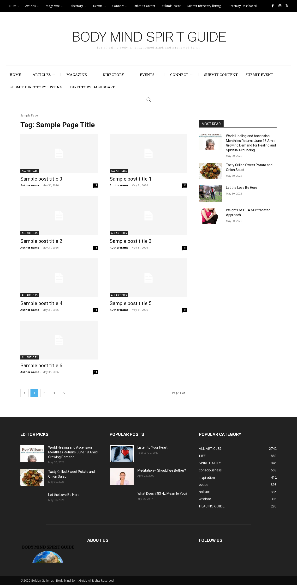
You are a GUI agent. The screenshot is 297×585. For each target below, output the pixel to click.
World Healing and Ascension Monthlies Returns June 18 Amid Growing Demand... (73, 452)
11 (95, 185)
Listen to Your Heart (152, 447)
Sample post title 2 (41, 241)
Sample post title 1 (131, 179)
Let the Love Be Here (241, 187)
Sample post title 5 (131, 303)
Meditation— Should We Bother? (161, 470)
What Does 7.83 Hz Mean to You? (162, 493)
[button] (148, 99)
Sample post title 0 (41, 179)
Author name (29, 185)
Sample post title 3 (131, 241)
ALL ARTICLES (30, 170)
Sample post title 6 (41, 365)
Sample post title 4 (41, 303)
